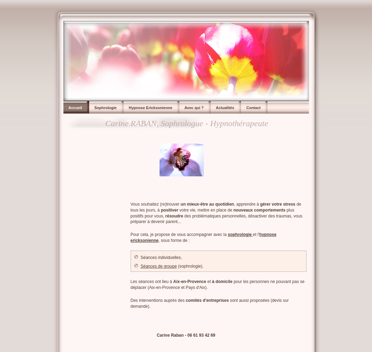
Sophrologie (105, 108)
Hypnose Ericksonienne (150, 108)
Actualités (225, 108)
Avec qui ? (194, 108)
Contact (253, 108)
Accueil (75, 108)
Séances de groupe (159, 266)
